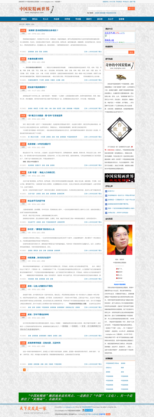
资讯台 (35, 19)
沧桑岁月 (38, 165)
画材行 (89, 19)
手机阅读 (119, 2)
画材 (122, 367)
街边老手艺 (31, 222)
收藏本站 (106, 2)
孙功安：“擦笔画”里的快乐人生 (41, 229)
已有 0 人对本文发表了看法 (93, 80)
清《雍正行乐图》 (34, 137)
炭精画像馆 (42, 336)
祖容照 (59, 108)
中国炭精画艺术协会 (112, 363)
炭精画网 (57, 250)
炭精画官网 (60, 194)
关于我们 (88, 414)
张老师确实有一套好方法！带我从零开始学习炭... (122, 195)
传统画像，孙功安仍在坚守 (39, 258)
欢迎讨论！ (110, 191)
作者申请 (102, 414)
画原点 (28, 24)
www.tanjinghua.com (68, 407)
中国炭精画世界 (72, 137)
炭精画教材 (60, 307)
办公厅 (110, 19)
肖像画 (52, 80)
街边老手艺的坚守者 (36, 201)
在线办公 (109, 367)
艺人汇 (45, 19)
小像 (50, 108)
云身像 (58, 80)
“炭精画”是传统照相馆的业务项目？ (43, 30)
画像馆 (50, 336)
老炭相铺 (31, 165)
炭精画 (97, 13)
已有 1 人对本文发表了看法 (93, 51)
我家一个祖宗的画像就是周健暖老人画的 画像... (121, 208)
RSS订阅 (112, 2)
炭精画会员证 (70, 307)
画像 (36, 279)
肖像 (46, 108)
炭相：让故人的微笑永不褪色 (40, 286)
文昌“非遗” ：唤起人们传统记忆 (41, 172)
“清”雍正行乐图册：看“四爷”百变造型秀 (45, 116)
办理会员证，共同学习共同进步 (116, 212)
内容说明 (95, 414)
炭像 (47, 165)
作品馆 (56, 19)
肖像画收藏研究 (33, 80)
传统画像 (31, 279)
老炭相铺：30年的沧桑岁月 (39, 144)
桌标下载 (132, 2)
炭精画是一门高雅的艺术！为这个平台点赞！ (121, 200)
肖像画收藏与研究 (35, 59)
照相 (40, 51)
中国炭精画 (109, 13)
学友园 (78, 19)
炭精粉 (108, 372)
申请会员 (126, 2)
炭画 (114, 13)
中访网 (41, 80)
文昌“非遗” (31, 194)
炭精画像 (102, 13)
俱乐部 (100, 19)
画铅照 (36, 108)
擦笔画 (36, 250)
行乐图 (41, 108)
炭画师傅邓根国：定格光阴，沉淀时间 (44, 343)
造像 (54, 108)
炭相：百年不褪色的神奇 (38, 314)
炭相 (36, 51)
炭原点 (24, 19)
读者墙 (121, 19)
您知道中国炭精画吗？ (37, 87)
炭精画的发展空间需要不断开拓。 (117, 204)
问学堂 (67, 19)
